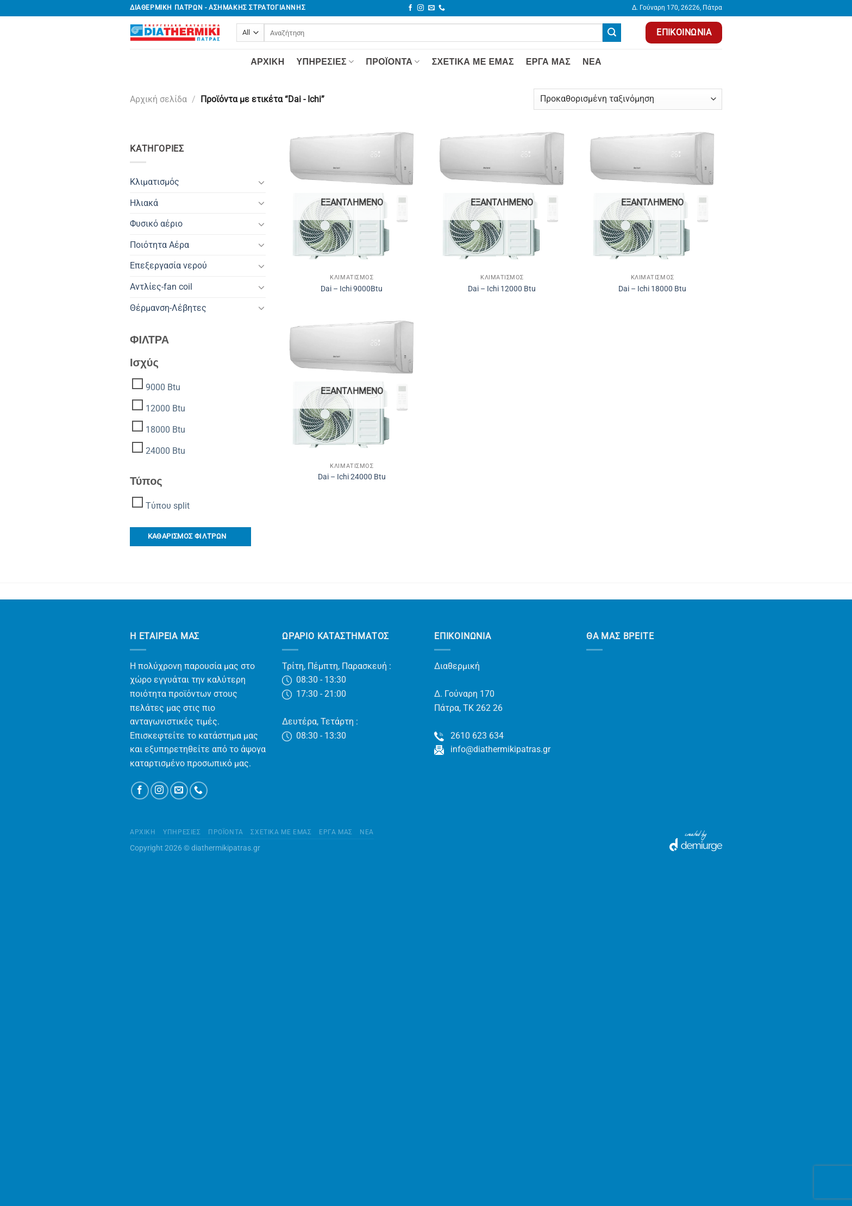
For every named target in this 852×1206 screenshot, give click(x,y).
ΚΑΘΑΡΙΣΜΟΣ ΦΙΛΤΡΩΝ (187, 536)
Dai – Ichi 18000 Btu (652, 288)
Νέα (592, 61)
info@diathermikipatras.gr (492, 749)
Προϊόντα (392, 62)
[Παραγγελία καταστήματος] (628, 99)
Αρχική (267, 61)
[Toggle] (261, 182)
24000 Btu (165, 451)
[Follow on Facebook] (410, 8)
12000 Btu (165, 408)
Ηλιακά (144, 203)
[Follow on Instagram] (420, 8)
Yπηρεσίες (325, 62)
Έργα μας (548, 61)
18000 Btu (165, 429)
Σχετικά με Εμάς (473, 61)
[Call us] (441, 8)
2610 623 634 (469, 735)
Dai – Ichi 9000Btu (352, 288)
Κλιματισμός (154, 182)
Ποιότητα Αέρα (159, 245)
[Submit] (612, 32)
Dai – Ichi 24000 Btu (352, 477)
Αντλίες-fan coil (161, 287)
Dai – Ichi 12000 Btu (502, 288)
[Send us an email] (431, 8)
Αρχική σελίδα (158, 99)
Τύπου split (168, 506)
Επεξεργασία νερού (168, 265)
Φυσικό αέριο (156, 223)
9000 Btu (163, 387)
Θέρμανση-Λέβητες (168, 308)
